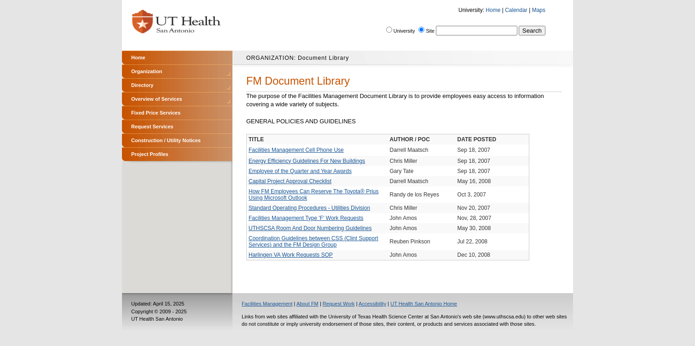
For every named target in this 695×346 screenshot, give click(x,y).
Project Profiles (149, 154)
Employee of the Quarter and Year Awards (300, 171)
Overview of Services (156, 99)
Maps (538, 10)
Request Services (152, 126)
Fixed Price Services (155, 112)
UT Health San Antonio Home (423, 303)
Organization (146, 71)
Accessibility (372, 303)
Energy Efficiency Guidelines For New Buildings (307, 161)
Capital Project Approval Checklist (290, 181)
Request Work (339, 303)
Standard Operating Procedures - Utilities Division (309, 208)
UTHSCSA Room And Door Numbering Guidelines (310, 228)
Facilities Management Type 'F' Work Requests (306, 218)
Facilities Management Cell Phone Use (296, 150)
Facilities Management (267, 303)
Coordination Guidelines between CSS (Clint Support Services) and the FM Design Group (313, 241)
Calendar (516, 10)
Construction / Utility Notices (166, 140)
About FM (307, 303)
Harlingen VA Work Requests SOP (291, 255)
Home (493, 10)
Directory (142, 85)
